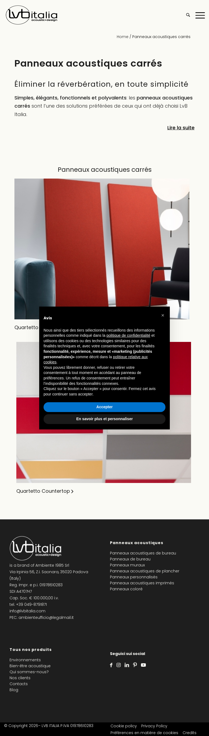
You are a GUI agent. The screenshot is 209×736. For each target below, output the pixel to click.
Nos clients (20, 678)
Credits (189, 732)
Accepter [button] (104, 407)
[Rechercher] (185, 15)
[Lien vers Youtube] (143, 665)
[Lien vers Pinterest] (135, 665)
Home (122, 36)
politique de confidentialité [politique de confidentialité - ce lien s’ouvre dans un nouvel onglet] (128, 335)
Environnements (25, 660)
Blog (14, 690)
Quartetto (26, 327)
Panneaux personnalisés (134, 577)
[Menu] (197, 15)
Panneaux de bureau (130, 559)
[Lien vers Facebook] (111, 665)
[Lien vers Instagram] (118, 665)
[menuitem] (185, 15)
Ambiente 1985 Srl (52, 565)
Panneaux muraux (127, 565)
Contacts (19, 684)
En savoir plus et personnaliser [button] (104, 419)
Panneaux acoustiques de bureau (143, 553)
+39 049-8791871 (31, 604)
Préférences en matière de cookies (144, 732)
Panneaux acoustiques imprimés (142, 583)
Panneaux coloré (126, 589)
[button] (162, 315)
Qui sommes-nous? (29, 672)
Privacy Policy (154, 726)
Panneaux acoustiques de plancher (144, 571)
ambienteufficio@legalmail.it (46, 617)
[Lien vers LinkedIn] (127, 665)
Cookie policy (123, 726)
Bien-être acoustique (30, 666)
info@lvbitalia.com (27, 611)
